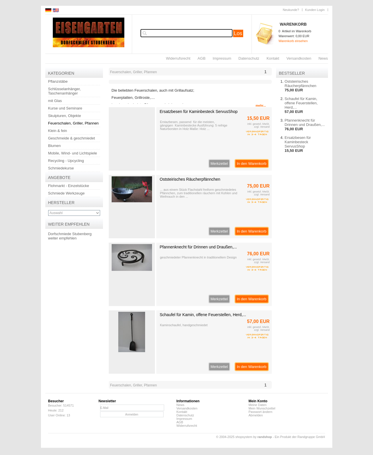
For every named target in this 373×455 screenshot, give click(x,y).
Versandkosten (298, 58)
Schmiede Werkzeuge (66, 193)
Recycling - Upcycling (66, 160)
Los (238, 33)
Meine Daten (258, 405)
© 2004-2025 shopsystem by (244, 437)
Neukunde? (291, 10)
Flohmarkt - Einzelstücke (68, 186)
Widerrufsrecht (178, 58)
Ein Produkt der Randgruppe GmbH (300, 437)
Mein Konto (258, 401)
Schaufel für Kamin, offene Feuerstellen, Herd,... (203, 314)
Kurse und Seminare (65, 108)
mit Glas (55, 101)
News (323, 58)
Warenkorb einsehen (293, 41)
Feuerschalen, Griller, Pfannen (73, 123)
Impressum (222, 58)
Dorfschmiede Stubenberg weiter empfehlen (70, 236)
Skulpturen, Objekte (64, 116)
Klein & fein (57, 131)
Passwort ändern (261, 412)
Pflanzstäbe (58, 81)
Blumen (54, 146)
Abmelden (256, 415)
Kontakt (273, 58)
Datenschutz (249, 58)
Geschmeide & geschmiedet (71, 138)
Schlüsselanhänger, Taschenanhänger (64, 91)
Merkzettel (219, 163)
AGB (201, 58)
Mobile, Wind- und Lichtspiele (72, 153)
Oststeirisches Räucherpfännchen (190, 179)
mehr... (261, 105)
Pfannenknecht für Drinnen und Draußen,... (198, 247)
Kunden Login (315, 10)
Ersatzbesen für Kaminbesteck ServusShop (199, 111)
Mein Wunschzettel (262, 408)
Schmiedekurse (61, 168)
